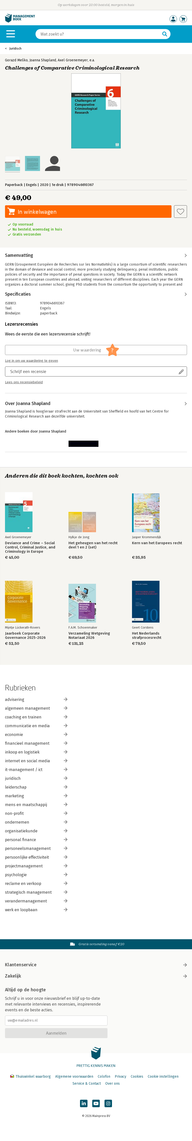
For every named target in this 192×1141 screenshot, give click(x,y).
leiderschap (36, 787)
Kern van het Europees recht (157, 543)
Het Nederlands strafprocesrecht (146, 635)
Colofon (104, 1076)
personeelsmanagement (36, 848)
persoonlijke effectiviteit (36, 857)
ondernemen (36, 822)
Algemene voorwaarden (74, 1076)
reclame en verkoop (36, 883)
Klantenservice (96, 965)
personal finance (36, 839)
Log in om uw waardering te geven (31, 361)
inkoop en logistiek (36, 752)
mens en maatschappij (36, 804)
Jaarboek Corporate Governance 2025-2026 (25, 635)
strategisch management (36, 892)
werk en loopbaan (36, 909)
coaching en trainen (36, 717)
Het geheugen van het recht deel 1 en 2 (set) (93, 545)
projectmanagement (36, 866)
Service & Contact (86, 1083)
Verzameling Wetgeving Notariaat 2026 (89, 635)
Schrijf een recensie (28, 371)
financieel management (36, 743)
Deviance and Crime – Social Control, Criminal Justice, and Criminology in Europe (30, 547)
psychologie (36, 874)
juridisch (36, 778)
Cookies (137, 1076)
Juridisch (15, 48)
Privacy (120, 1076)
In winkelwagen (37, 211)
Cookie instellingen (163, 1076)
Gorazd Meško (16, 60)
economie (36, 734)
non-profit (36, 813)
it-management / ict (36, 769)
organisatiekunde (36, 831)
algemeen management (36, 708)
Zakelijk (96, 976)
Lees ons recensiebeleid (24, 382)
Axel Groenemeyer (73, 60)
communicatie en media (36, 725)
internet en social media (36, 760)
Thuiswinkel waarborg (31, 1076)
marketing (36, 796)
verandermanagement (36, 901)
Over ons (112, 1083)
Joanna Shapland (43, 60)
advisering (36, 699)
